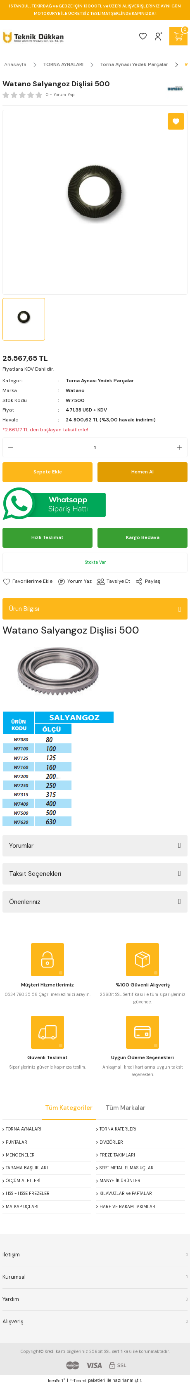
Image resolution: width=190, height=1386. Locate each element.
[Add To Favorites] (176, 121)
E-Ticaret (78, 1381)
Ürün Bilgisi (24, 609)
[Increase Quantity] (182, 447)
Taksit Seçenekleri (35, 874)
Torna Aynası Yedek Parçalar (100, 380)
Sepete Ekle (47, 471)
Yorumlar (21, 846)
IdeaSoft (56, 1381)
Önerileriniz (24, 902)
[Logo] (33, 36)
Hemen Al (142, 471)
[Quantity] (95, 447)
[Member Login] (159, 36)
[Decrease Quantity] (8, 447)
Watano (75, 390)
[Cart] (178, 36)
